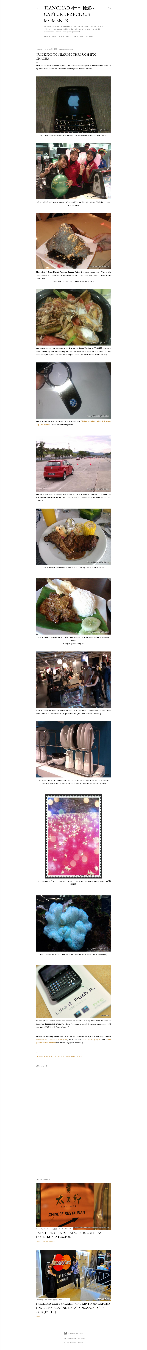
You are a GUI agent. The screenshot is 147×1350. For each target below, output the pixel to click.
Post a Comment (48, 1242)
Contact (68, 36)
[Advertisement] (73, 1153)
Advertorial (45, 1056)
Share (67, 1056)
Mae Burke (80, 1338)
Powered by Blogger (73, 1333)
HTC (52, 1056)
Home (47, 36)
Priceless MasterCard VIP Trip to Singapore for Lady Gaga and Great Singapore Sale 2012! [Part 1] (73, 1308)
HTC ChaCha (60, 1056)
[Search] (109, 7)
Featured (79, 36)
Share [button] (38, 1053)
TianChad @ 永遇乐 (91, 1039)
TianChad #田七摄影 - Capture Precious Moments (69, 14)
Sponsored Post (76, 1056)
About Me (56, 36)
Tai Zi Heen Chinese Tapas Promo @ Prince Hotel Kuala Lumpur (70, 1235)
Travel (89, 36)
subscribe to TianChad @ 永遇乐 (51, 1039)
